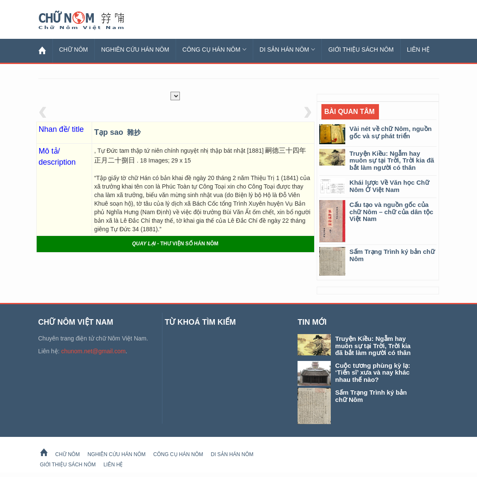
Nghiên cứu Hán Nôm (135, 49)
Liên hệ (418, 49)
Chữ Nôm (91, 20)
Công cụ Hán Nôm (214, 49)
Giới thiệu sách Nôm (360, 49)
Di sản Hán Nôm (287, 49)
